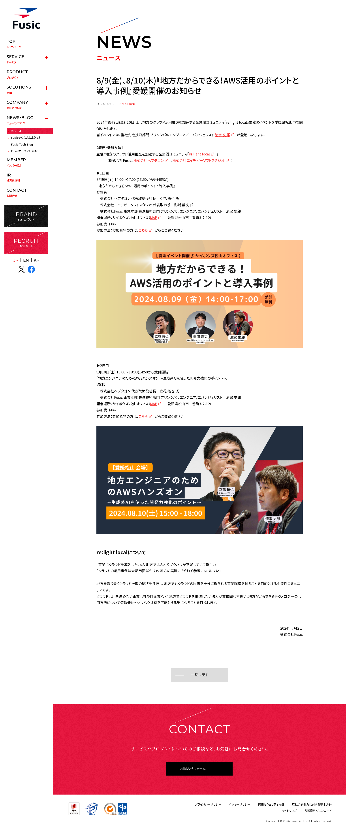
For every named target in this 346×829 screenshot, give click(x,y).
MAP (153, 217)
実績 (26, 90)
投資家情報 (26, 177)
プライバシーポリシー (208, 804)
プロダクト (26, 74)
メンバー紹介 (26, 162)
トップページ (26, 44)
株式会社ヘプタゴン (148, 160)
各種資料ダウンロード (318, 810)
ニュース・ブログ (26, 120)
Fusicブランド (26, 216)
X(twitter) (21, 269)
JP (15, 260)
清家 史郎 (222, 134)
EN (26, 260)
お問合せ (26, 193)
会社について (26, 105)
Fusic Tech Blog (22, 144)
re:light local (199, 154)
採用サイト (26, 243)
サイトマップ (289, 810)
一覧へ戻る (199, 675)
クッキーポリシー (239, 804)
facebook (31, 269)
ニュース (16, 131)
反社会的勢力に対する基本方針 (312, 804)
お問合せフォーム (193, 769)
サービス (26, 59)
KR (36, 260)
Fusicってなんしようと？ (25, 137)
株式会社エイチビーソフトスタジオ (198, 160)
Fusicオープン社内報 (24, 151)
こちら (143, 230)
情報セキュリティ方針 (271, 804)
